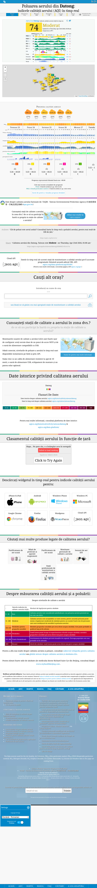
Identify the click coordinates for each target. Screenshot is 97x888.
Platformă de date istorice (15, 855)
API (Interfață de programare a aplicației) (20, 853)
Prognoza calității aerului (15, 846)
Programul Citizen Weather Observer (55, 839)
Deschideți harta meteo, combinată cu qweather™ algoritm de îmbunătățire (54, 836)
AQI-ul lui (32, 21)
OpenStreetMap (83, 96)
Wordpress (60, 574)
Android (37, 556)
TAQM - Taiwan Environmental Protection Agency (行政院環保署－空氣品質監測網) (49, 884)
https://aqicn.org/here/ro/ (48, 238)
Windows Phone (60, 556)
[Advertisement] (48, 327)
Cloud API (82, 574)
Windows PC (82, 556)
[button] (49, 75)
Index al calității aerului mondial (49, 789)
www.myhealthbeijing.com (48, 777)
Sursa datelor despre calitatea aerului (19, 842)
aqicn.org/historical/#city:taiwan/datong (62, 427)
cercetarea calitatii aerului (16, 822)
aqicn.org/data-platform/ (48, 455)
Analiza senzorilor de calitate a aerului (20, 833)
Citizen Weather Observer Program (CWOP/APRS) (49, 882)
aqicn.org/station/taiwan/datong (63, 429)
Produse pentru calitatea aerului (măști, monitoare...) (18, 849)
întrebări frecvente (12, 837)
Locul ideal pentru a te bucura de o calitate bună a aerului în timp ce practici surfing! (56, 861)
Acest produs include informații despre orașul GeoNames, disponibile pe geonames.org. (55, 830)
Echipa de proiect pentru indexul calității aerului (56, 792)
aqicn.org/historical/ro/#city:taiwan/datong (47, 452)
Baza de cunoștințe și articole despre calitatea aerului (17, 828)
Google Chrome (15, 574)
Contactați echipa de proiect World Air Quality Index (18, 815)
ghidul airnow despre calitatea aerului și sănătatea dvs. (54, 767)
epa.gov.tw (28, 204)
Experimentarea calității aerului (17, 831)
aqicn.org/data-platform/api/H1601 (58, 264)
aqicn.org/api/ (76, 267)
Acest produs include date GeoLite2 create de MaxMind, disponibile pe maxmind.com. (57, 824)
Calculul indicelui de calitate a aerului (19, 844)
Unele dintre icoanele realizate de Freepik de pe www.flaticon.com (57, 850)
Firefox (37, 574)
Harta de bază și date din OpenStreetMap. (56, 857)
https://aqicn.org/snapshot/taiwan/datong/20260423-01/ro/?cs (48, 246)
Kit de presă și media (13, 818)
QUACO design (47, 864)
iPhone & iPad (15, 556)
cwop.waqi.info (45, 841)
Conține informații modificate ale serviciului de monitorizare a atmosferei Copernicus (57, 845)
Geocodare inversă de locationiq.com (55, 854)
